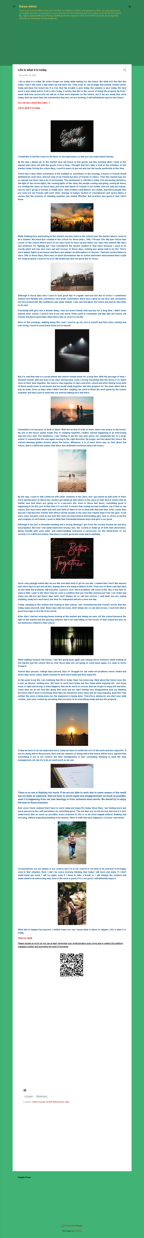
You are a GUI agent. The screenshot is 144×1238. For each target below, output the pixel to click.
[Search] (130, 7)
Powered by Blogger (72, 1226)
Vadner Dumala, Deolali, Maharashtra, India (50, 1102)
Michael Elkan (77, 1231)
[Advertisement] (71, 39)
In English (28, 1096)
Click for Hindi (25, 938)
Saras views (28, 6)
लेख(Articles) (41, 1096)
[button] (124, 70)
